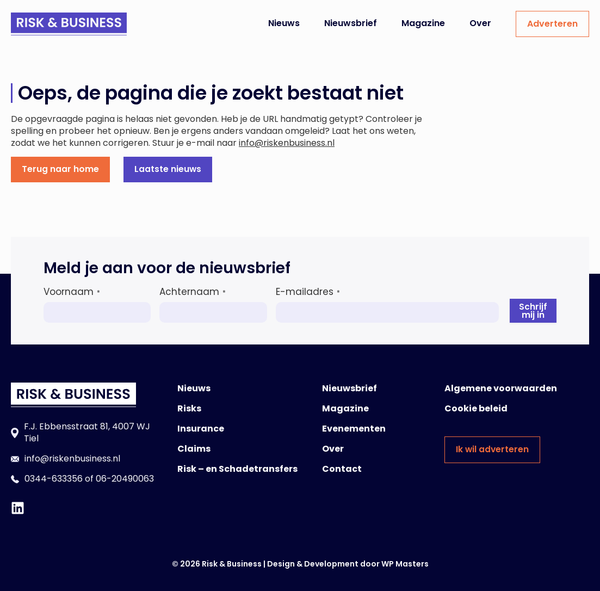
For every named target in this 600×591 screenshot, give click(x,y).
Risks (189, 408)
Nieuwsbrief (350, 23)
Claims (194, 448)
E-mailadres (308, 291)
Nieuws (284, 23)
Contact (342, 468)
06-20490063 (125, 478)
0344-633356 (53, 478)
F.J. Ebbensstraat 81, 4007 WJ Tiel (87, 432)
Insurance (200, 428)
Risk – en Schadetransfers (237, 468)
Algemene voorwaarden (500, 387)
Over (480, 23)
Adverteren (552, 23)
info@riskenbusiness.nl (287, 143)
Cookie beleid (476, 408)
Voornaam (72, 291)
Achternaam (192, 291)
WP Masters (405, 563)
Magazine (423, 23)
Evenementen (354, 428)
